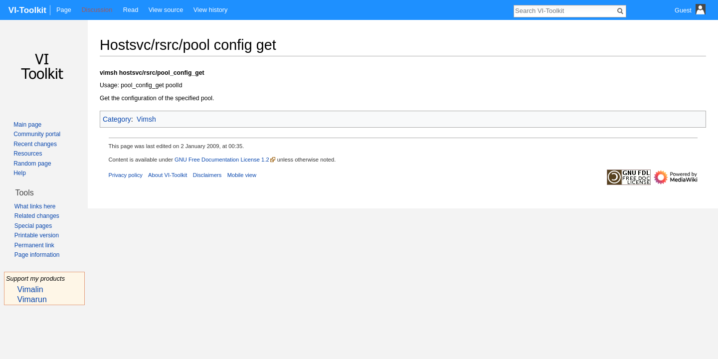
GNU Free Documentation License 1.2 (222, 160)
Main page (27, 124)
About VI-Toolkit (167, 175)
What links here (35, 206)
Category (117, 119)
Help (19, 173)
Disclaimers (207, 175)
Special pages (33, 225)
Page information (37, 254)
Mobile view (241, 175)
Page (63, 9)
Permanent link (34, 245)
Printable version (36, 235)
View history (210, 9)
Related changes (36, 215)
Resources (27, 153)
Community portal (36, 134)
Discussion (96, 9)
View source (166, 9)
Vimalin (30, 289)
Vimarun (32, 299)
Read (131, 9)
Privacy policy (126, 175)
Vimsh (146, 119)
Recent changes (35, 144)
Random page (32, 163)
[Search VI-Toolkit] (564, 10)
